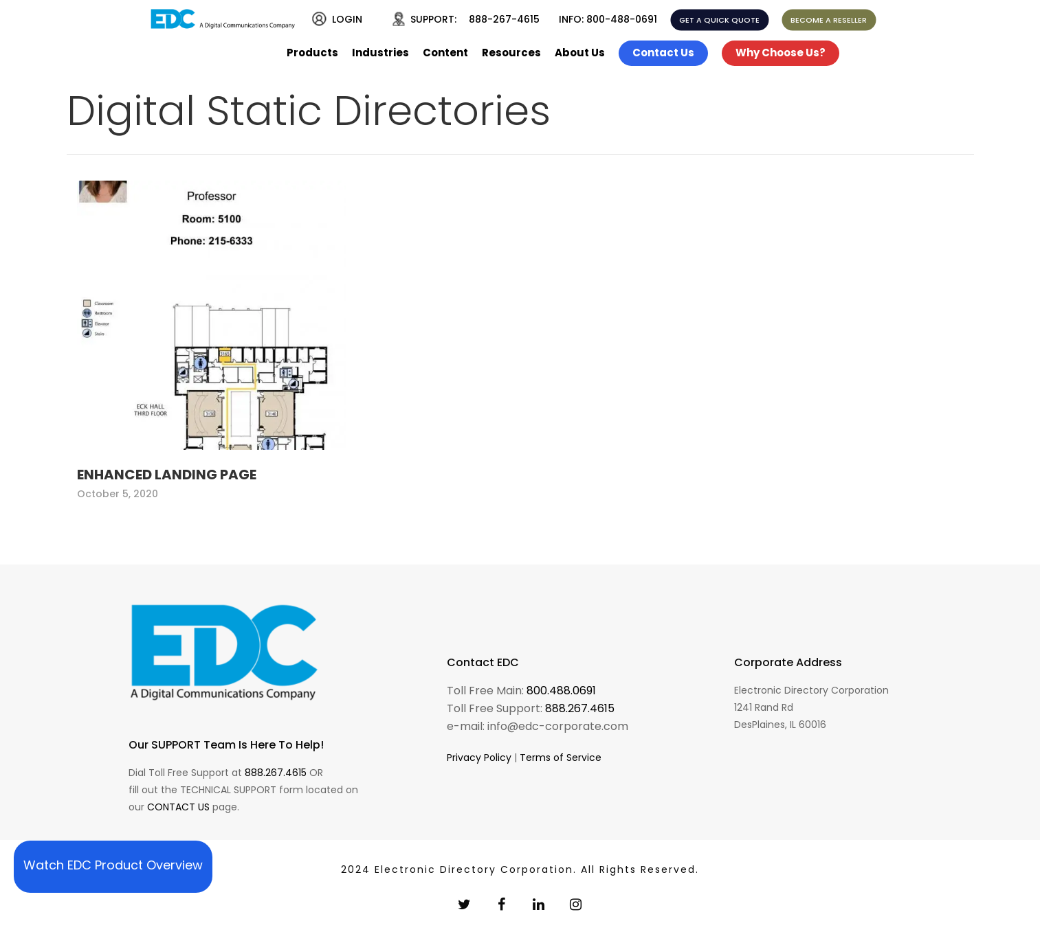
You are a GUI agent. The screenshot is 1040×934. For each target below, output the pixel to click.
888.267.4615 (276, 772)
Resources (511, 52)
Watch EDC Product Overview (113, 865)
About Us (580, 52)
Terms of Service (560, 757)
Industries (380, 52)
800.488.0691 (561, 690)
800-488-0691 (623, 19)
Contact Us (663, 52)
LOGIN (347, 19)
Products (312, 52)
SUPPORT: (433, 19)
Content (445, 52)
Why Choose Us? (780, 52)
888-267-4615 (504, 19)
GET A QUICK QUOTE (719, 19)
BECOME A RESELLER (828, 19)
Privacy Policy (479, 757)
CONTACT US (178, 807)
